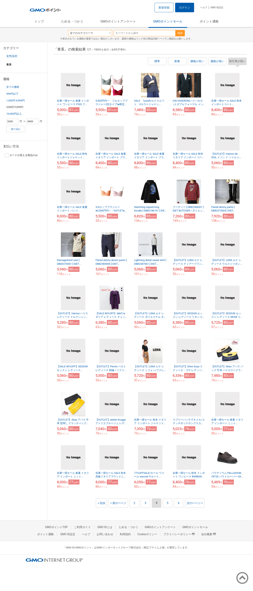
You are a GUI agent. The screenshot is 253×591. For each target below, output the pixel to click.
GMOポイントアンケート (118, 21)
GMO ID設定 (217, 7)
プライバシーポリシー (179, 534)
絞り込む (16, 129)
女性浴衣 (11, 56)
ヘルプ (203, 7)
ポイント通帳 (209, 21)
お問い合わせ (105, 534)
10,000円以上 (14, 113)
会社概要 (208, 534)
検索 (180, 33)
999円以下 (12, 93)
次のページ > (195, 503)
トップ (39, 21)
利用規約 (125, 534)
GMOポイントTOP (56, 527)
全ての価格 (12, 86)
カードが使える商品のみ (21, 155)
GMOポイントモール (167, 21)
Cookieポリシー (147, 534)
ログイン (184, 7)
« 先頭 (101, 503)
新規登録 (164, 7)
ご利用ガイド (82, 527)
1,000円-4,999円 (15, 100)
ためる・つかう (72, 21)
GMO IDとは (104, 527)
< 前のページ (118, 503)
